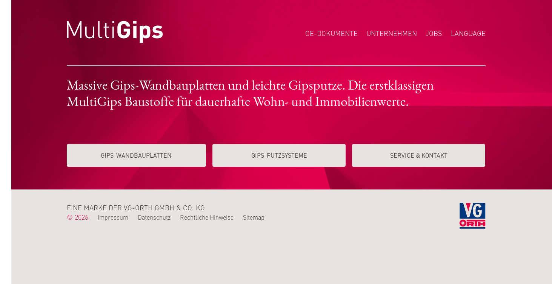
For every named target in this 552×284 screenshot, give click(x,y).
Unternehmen (391, 33)
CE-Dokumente (331, 33)
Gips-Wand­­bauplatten (136, 155)
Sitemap (253, 217)
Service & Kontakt (418, 155)
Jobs (434, 33)
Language (468, 33)
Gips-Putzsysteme (279, 155)
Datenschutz (154, 217)
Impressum (113, 217)
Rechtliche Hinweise (207, 217)
